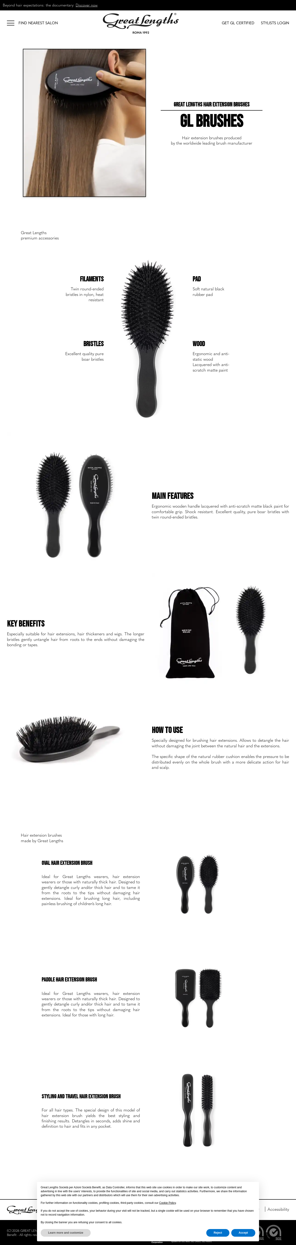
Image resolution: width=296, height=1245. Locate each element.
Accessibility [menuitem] (278, 1209)
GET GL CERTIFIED (238, 22)
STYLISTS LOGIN (275, 22)
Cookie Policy (167, 1203)
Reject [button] (218, 1232)
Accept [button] (243, 1232)
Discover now (87, 5)
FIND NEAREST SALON (38, 22)
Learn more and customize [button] (65, 1232)
